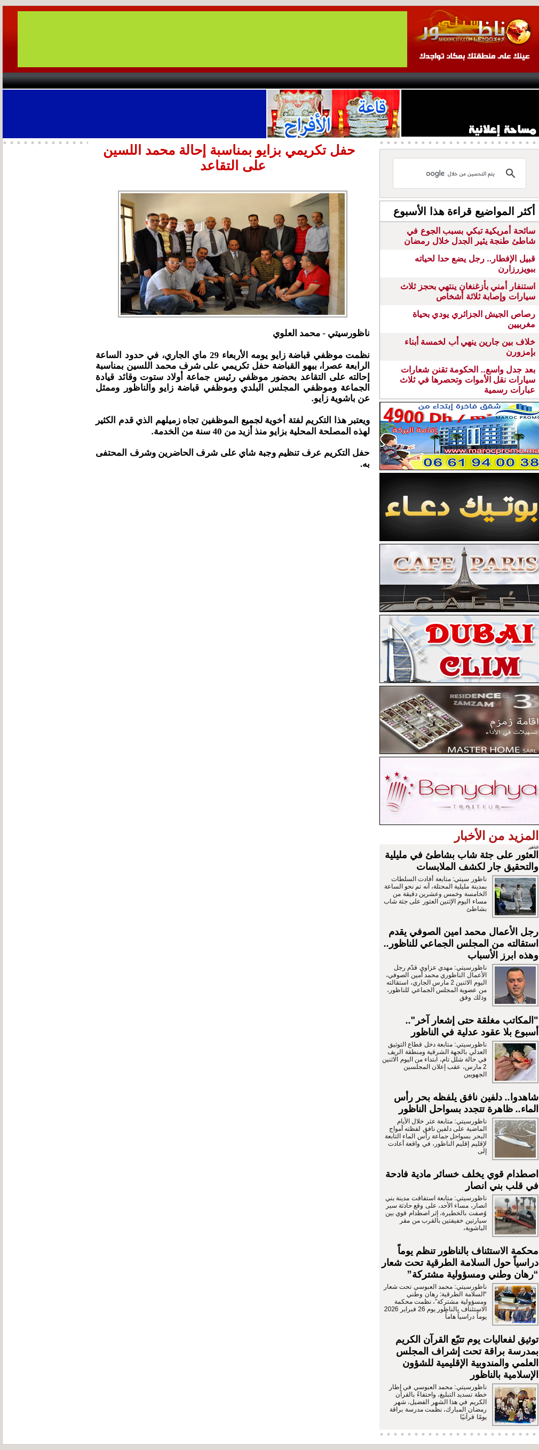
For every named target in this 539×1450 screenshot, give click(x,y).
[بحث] (461, 173)
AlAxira (76, 81)
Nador (471, 81)
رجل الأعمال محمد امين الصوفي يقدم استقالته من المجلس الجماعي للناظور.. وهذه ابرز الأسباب (461, 943)
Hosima (378, 81)
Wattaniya (292, 81)
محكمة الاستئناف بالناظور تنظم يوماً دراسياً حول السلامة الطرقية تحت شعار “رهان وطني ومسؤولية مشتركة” (460, 1263)
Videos (205, 81)
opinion (110, 81)
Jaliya (251, 81)
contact (33, 81)
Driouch (426, 81)
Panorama (151, 81)
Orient (333, 81)
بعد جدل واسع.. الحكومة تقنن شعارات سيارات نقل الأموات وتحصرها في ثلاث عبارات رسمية (467, 379)
